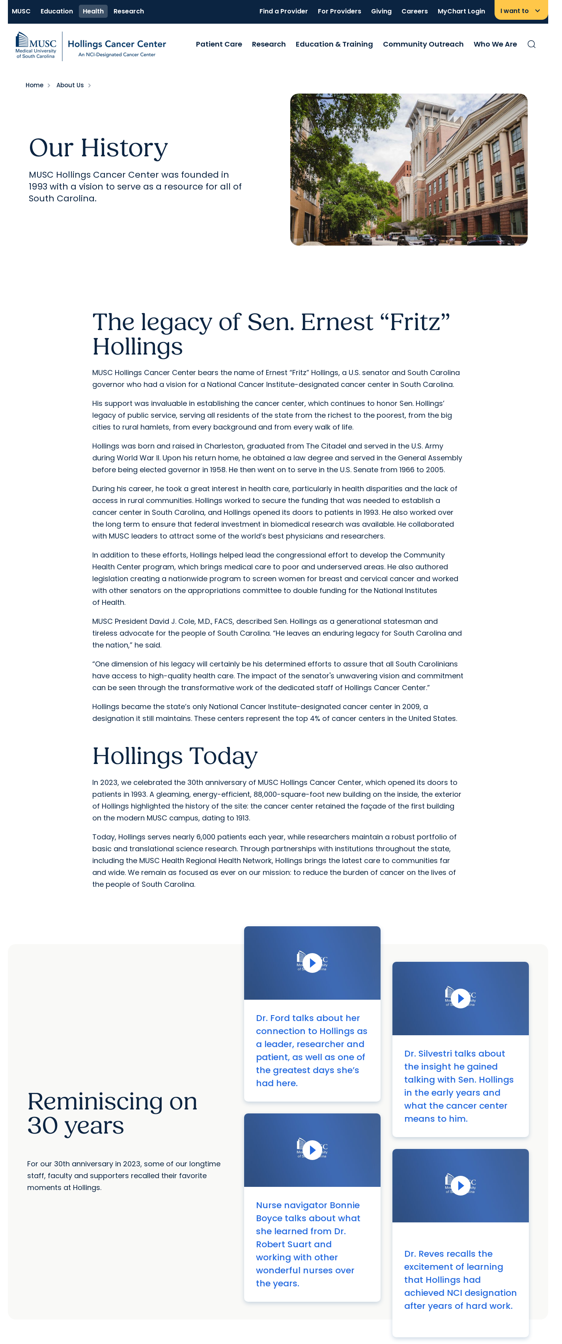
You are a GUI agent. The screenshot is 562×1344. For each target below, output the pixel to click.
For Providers (339, 11)
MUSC (21, 11)
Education (57, 11)
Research (129, 11)
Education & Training (334, 44)
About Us (70, 85)
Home (34, 85)
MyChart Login (461, 11)
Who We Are (495, 44)
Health (93, 11)
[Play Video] (312, 963)
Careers (414, 11)
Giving (381, 11)
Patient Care (219, 44)
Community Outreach (423, 44)
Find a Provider (284, 11)
